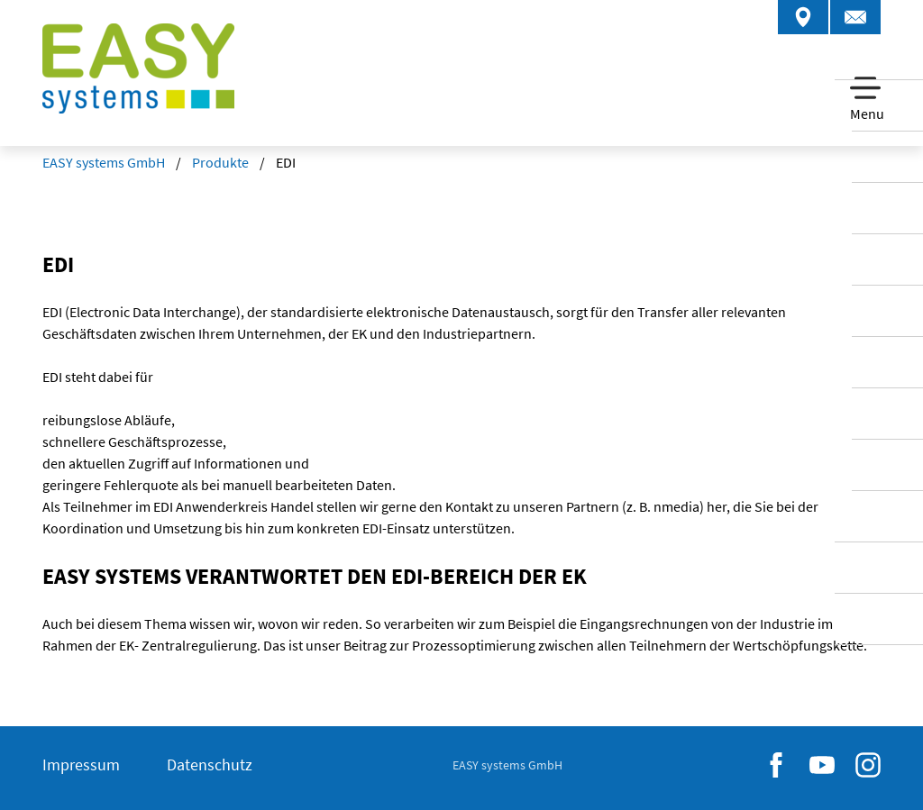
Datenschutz (209, 764)
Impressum (81, 764)
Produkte (220, 162)
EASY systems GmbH (103, 162)
